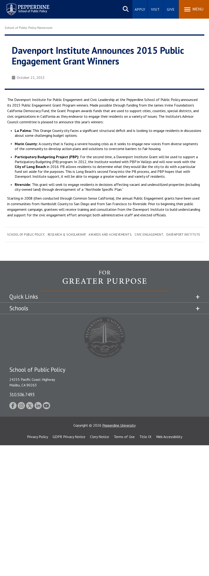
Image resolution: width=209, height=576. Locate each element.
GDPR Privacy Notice (69, 436)
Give (171, 9)
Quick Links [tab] (23, 296)
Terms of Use (124, 436)
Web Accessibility (169, 436)
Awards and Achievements (110, 235)
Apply (140, 9)
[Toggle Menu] (194, 9)
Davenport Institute (183, 235)
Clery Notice (99, 436)
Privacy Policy (37, 436)
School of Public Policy (26, 235)
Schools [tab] (18, 308)
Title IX (145, 436)
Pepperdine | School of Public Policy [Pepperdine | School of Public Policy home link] (23, 6)
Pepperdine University (119, 425)
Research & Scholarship (67, 235)
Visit (155, 9)
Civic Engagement (149, 235)
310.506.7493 (21, 394)
